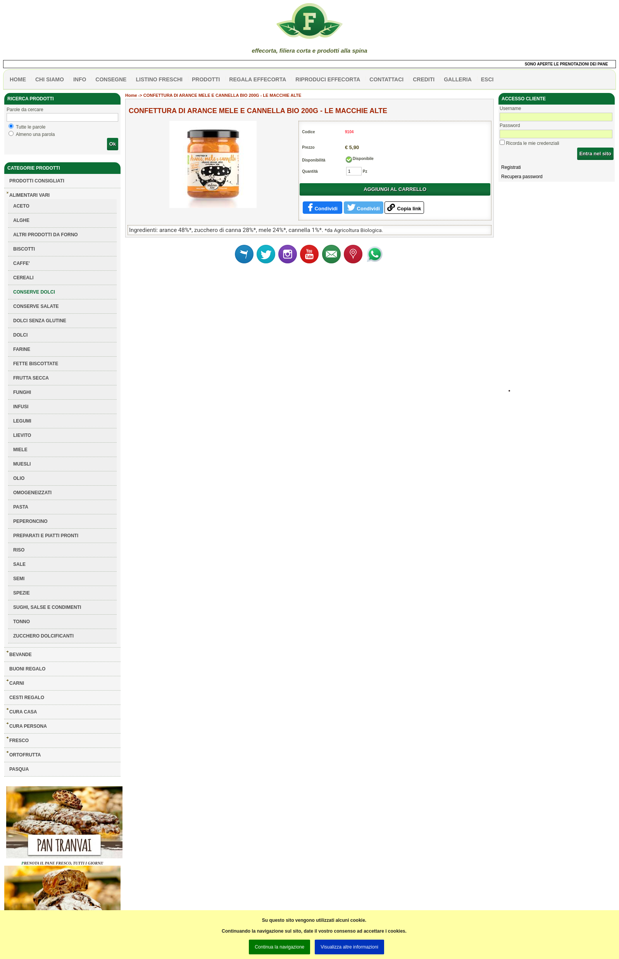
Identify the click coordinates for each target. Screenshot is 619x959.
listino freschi (159, 79)
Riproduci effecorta (327, 79)
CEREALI (23, 277)
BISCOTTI (24, 249)
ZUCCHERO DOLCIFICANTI (43, 636)
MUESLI (22, 464)
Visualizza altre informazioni (349, 947)
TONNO (21, 621)
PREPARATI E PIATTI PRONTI (45, 535)
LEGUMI (22, 421)
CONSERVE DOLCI (34, 292)
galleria (458, 79)
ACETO (21, 206)
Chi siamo (49, 79)
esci (487, 79)
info (79, 79)
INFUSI (20, 406)
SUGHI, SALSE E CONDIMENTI (47, 607)
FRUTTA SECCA (31, 378)
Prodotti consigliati (36, 181)
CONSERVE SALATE (36, 306)
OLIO (18, 478)
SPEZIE (21, 593)
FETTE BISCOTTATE (35, 363)
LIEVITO (22, 435)
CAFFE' (21, 263)
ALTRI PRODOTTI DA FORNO (45, 234)
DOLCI (20, 335)
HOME (18, 79)
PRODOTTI (206, 79)
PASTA (20, 507)
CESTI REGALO (26, 697)
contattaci (386, 79)
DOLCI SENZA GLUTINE (39, 320)
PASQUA (19, 769)
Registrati (511, 167)
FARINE (21, 349)
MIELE (20, 449)
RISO (18, 550)
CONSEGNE (110, 79)
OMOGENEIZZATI (32, 492)
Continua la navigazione (279, 947)
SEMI (18, 578)
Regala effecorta (257, 79)
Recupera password (522, 176)
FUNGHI (22, 392)
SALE (19, 564)
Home (131, 95)
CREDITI (424, 79)
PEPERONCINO (30, 521)
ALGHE (21, 220)
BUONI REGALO (27, 669)
